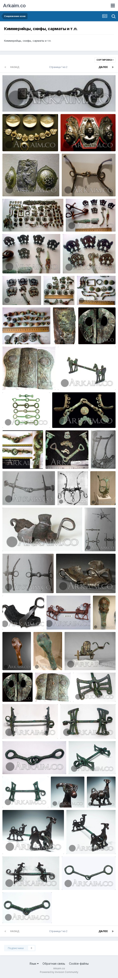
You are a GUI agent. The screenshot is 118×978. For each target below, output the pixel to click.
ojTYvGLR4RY (14, 495)
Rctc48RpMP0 (90, 334)
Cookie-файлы (79, 963)
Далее (103, 67)
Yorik (17, 106)
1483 (8, 764)
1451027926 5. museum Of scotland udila (32, 102)
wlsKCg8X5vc (102, 495)
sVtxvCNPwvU (69, 495)
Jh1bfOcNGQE (14, 380)
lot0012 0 (11, 418)
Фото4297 (12, 334)
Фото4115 (11, 295)
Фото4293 (53, 295)
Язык (34, 963)
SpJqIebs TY (63, 326)
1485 (66, 729)
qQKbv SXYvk (57, 459)
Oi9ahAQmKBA (45, 660)
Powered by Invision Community (59, 972)
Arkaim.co (14, 5)
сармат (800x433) (17, 222)
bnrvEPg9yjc (13, 583)
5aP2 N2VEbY (68, 583)
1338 (8, 880)
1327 (67, 880)
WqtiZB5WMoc (14, 620)
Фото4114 (72, 264)
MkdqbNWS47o (59, 620)
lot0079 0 (67, 380)
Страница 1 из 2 (59, 67)
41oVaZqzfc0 (104, 620)
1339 (8, 798)
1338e (57, 798)
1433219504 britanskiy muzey (25, 141)
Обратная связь (54, 963)
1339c (75, 764)
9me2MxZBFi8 (103, 459)
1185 (8, 913)
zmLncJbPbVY (64, 418)
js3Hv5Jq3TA (96, 541)
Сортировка (105, 60)
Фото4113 (11, 264)
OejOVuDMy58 (14, 541)
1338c (9, 844)
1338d (93, 798)
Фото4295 (87, 295)
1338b (73, 844)
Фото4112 (75, 222)
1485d (80, 692)
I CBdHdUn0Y (14, 459)
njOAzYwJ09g (76, 660)
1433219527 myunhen (19, 186)
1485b (9, 729)
